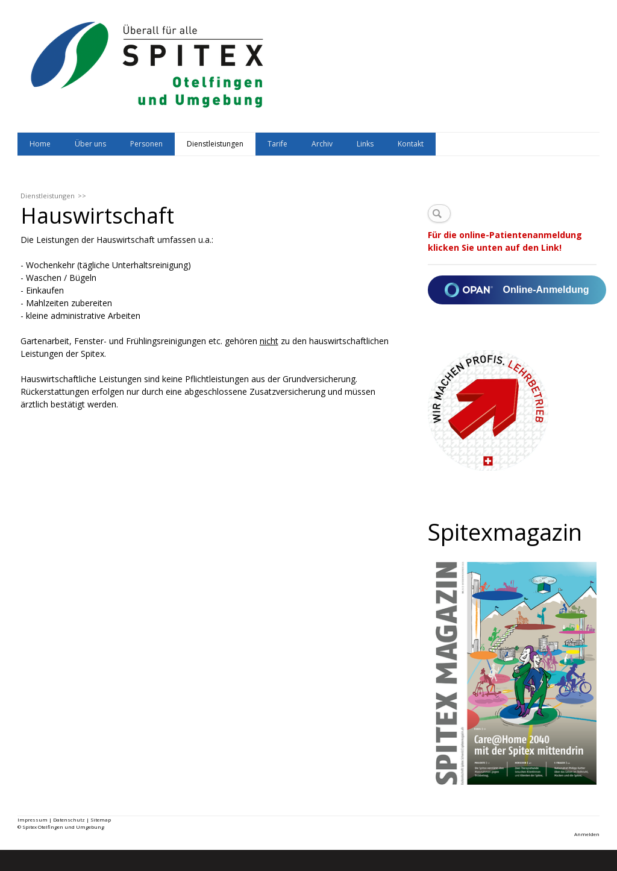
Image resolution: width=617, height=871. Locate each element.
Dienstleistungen (215, 144)
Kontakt (411, 144)
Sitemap (100, 819)
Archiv (322, 144)
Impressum (32, 819)
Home (40, 144)
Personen (146, 144)
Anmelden (587, 834)
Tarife (277, 144)
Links (365, 144)
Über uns (90, 144)
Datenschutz (69, 819)
